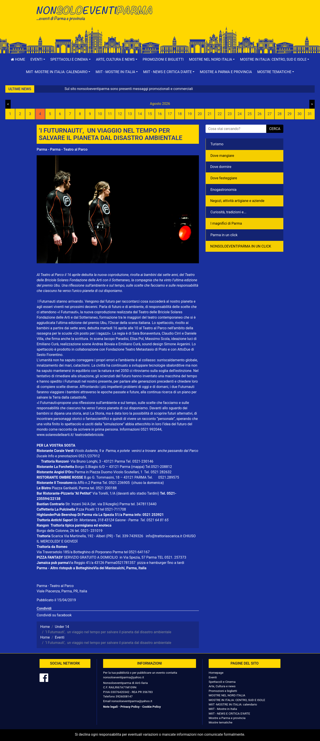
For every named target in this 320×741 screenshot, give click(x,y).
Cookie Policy (151, 706)
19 (190, 114)
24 (240, 114)
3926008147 (124, 696)
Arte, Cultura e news (222, 686)
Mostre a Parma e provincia (226, 72)
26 (260, 114)
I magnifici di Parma (226, 223)
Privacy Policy (130, 706)
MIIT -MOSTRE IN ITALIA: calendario (233, 704)
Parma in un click (224, 235)
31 (310, 114)
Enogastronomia (223, 190)
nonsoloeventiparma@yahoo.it (123, 677)
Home (18, 59)
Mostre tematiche (220, 722)
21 (210, 114)
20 (200, 114)
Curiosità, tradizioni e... (228, 212)
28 (280, 114)
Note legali (110, 706)
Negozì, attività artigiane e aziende (237, 201)
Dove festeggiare (223, 178)
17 (170, 114)
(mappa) (138, 467)
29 (290, 114)
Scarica (57, 536)
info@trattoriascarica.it (164, 536)
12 (120, 114)
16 (160, 114)
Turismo (216, 144)
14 (140, 114)
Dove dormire (220, 167)
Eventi (213, 677)
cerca (274, 129)
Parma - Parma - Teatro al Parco (62, 149)
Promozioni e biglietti (163, 59)
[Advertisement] (223, 18)
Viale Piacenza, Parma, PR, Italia (62, 591)
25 (250, 114)
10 (100, 114)
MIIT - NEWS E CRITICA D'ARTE (229, 713)
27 (270, 114)
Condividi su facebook (54, 615)
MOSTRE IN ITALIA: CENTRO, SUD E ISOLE (237, 700)
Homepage (216, 672)
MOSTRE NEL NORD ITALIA (227, 695)
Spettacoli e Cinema (222, 681)
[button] (38, 59)
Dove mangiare (222, 156)
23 (230, 114)
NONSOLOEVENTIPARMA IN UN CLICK (240, 246)
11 (110, 114)
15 (150, 114)
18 (180, 114)
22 (220, 114)
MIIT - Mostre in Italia (223, 709)
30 (300, 114)
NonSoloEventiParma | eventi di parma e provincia (97, 13)
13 (130, 114)
